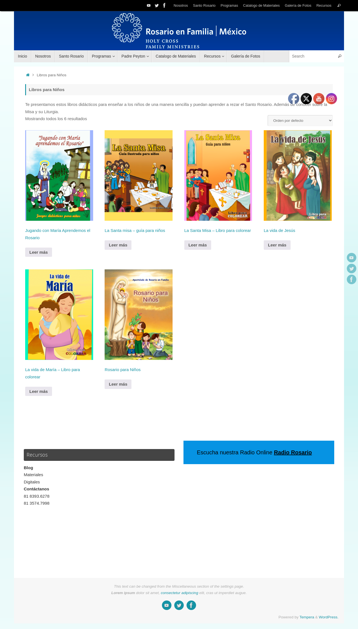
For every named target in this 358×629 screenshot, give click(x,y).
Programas (229, 5)
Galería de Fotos (298, 5)
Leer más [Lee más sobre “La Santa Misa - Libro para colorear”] (198, 245)
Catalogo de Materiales (261, 5)
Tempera (307, 617)
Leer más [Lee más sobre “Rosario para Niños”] (118, 384)
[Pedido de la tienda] (300, 120)
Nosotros (181, 5)
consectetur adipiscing (179, 593)
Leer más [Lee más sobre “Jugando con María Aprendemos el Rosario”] (38, 252)
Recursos (323, 5)
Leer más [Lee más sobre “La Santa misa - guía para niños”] (118, 245)
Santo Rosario (204, 5)
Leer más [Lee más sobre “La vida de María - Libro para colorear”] (38, 391)
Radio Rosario (293, 452)
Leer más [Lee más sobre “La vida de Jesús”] (277, 245)
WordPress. (328, 617)
